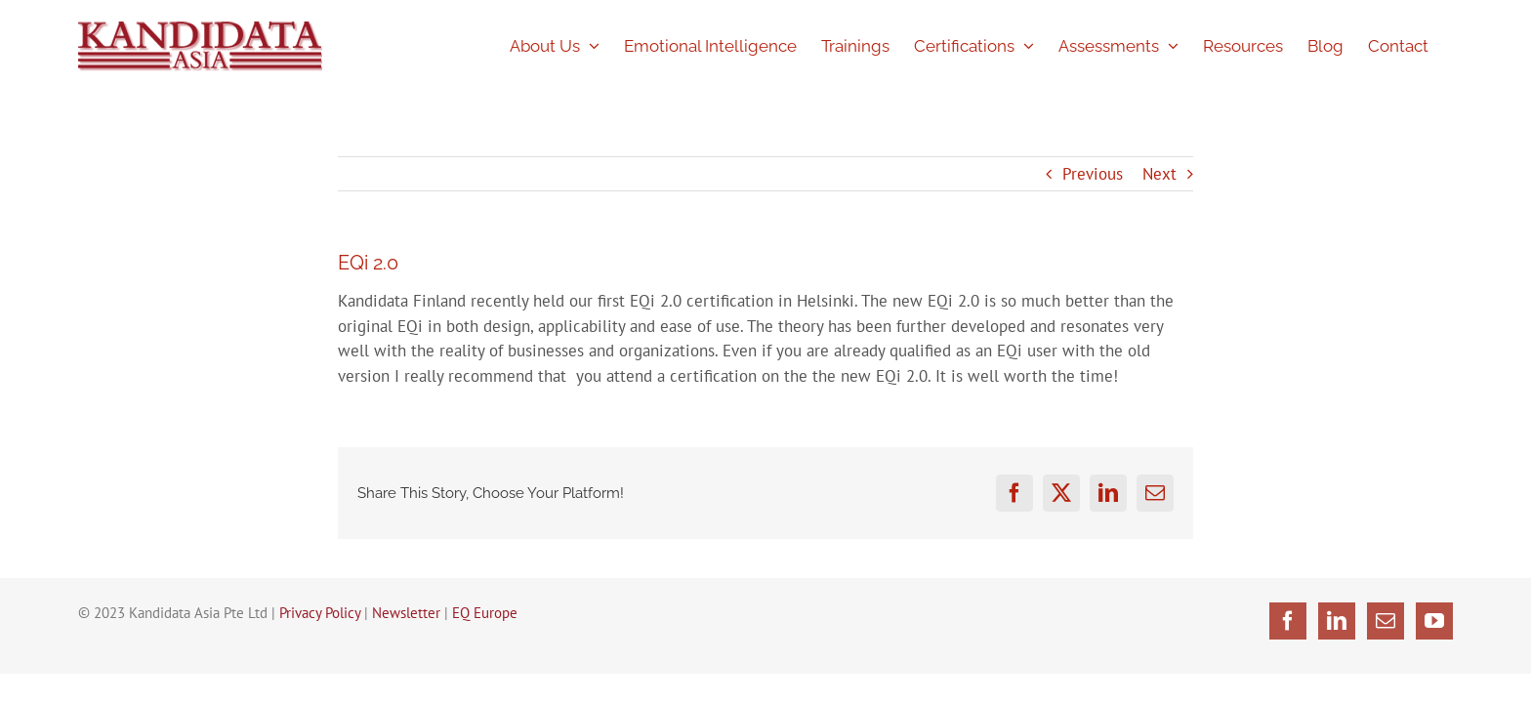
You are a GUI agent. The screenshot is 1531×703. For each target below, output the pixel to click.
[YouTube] (1434, 621)
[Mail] (1385, 621)
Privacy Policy (319, 612)
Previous (1092, 174)
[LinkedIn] (1336, 621)
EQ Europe (484, 612)
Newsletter (406, 612)
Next (1159, 174)
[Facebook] (1287, 621)
